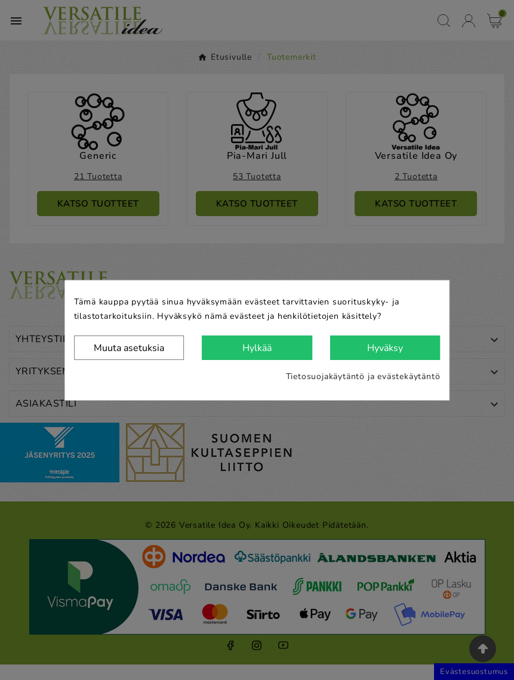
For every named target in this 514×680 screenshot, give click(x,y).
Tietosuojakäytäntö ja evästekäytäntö (363, 376)
